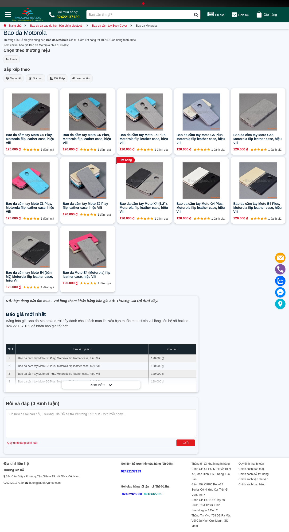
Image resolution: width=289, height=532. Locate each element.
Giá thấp (57, 78)
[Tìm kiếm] (196, 14)
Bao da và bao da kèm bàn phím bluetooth (56, 25)
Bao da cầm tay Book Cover (109, 25)
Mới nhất (13, 78)
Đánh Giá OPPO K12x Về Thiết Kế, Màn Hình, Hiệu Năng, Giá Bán (211, 474)
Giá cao (35, 78)
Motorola (11, 59)
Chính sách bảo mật (251, 469)
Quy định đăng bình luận (22, 442)
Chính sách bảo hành (251, 484)
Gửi (186, 443)
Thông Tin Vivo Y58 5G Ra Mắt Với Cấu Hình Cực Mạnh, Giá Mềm (210, 521)
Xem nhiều (81, 78)
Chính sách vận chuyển (253, 479)
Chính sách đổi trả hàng (253, 474)
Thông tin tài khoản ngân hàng (210, 463)
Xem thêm (101, 385)
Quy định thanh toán (251, 463)
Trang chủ (12, 25)
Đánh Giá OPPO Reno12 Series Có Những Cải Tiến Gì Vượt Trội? (209, 489)
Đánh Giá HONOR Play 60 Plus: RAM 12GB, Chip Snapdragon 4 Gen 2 (208, 505)
